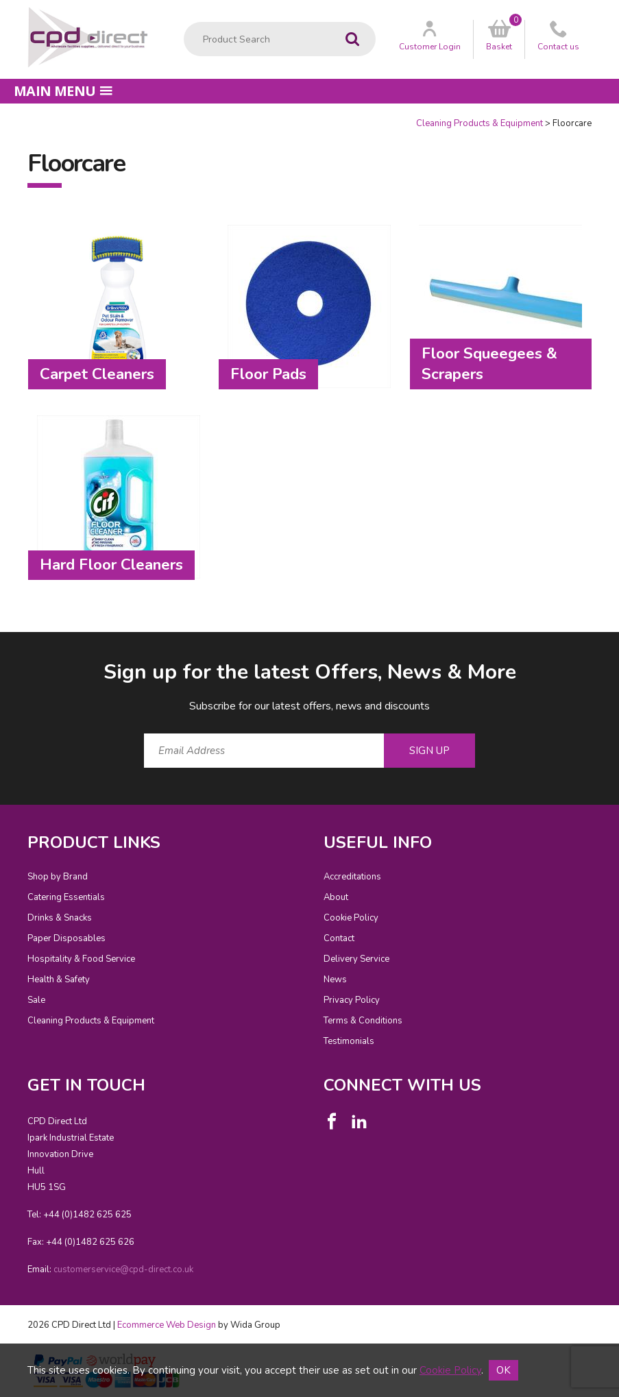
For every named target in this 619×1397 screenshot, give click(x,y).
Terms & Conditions (363, 1021)
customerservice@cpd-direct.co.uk (123, 1269)
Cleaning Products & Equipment (479, 123)
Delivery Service (356, 959)
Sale (36, 1000)
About (336, 897)
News (335, 979)
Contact (339, 938)
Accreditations (352, 877)
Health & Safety (58, 979)
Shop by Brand (57, 877)
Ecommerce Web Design (166, 1325)
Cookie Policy (351, 918)
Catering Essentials (66, 897)
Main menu (63, 91)
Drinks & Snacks (59, 918)
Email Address (0, 647)
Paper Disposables (66, 938)
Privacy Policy (352, 1000)
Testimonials (349, 1041)
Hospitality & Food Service (81, 959)
